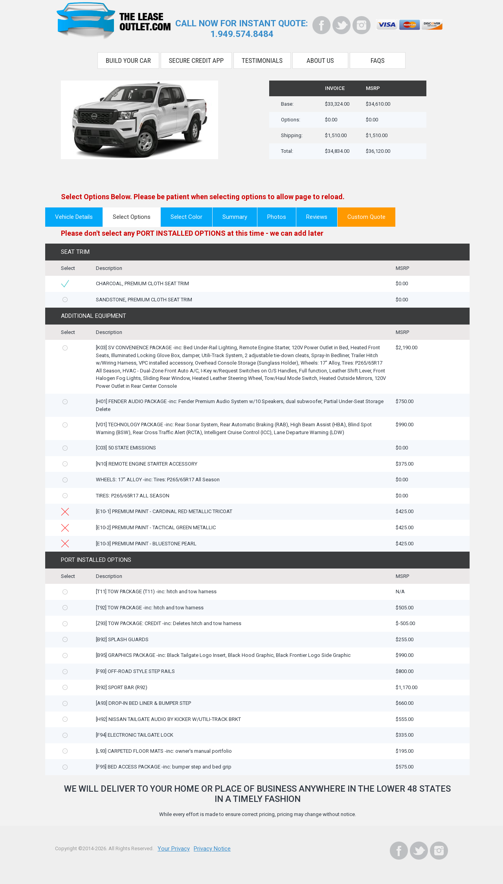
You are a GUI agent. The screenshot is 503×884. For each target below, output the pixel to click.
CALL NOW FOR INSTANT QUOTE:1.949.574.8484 (242, 27)
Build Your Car (128, 58)
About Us (320, 58)
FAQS (378, 58)
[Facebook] (321, 25)
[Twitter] (341, 25)
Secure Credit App (196, 58)
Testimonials (262, 58)
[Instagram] (361, 25)
